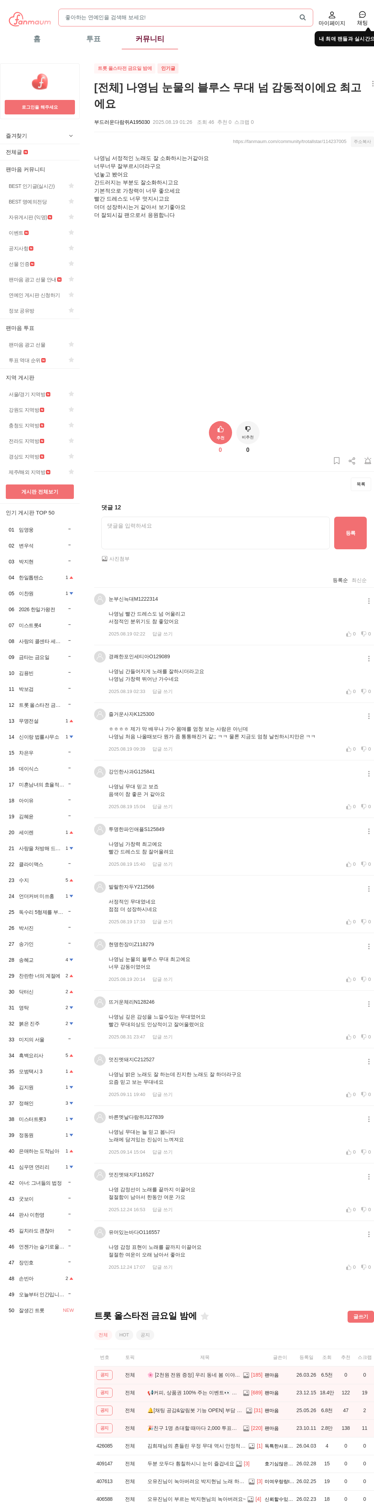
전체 (103, 1360)
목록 (361, 509)
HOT (124, 1360)
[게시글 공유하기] (352, 487)
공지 (145, 1360)
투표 (93, 39)
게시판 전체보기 (39, 492)
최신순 (359, 606)
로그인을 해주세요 (40, 107)
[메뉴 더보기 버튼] (371, 84)
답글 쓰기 (162, 659)
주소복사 (362, 141)
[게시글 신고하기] (368, 487)
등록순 (340, 606)
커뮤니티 (149, 39)
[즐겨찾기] (204, 1342)
